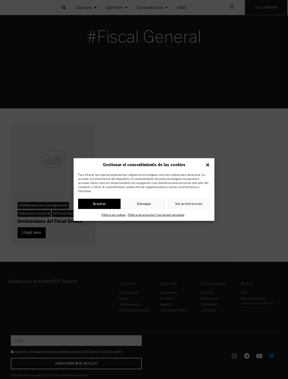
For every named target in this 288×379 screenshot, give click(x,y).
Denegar (144, 205)
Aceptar (99, 205)
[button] (207, 165)
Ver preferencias (188, 205)
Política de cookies (113, 215)
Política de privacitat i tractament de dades (156, 215)
